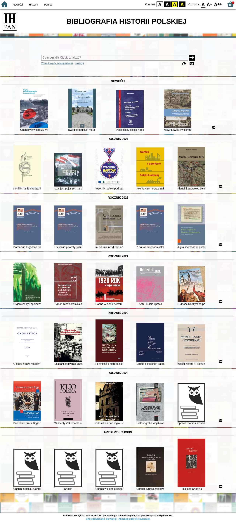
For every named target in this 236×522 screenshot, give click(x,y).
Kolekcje (79, 63)
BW (167, 4)
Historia (33, 4)
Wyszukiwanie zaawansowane (57, 63)
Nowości (18, 4)
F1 (209, 4)
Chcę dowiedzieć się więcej (101, 518)
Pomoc (48, 4)
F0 (203, 4)
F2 (218, 4)
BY (182, 4)
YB (175, 4)
